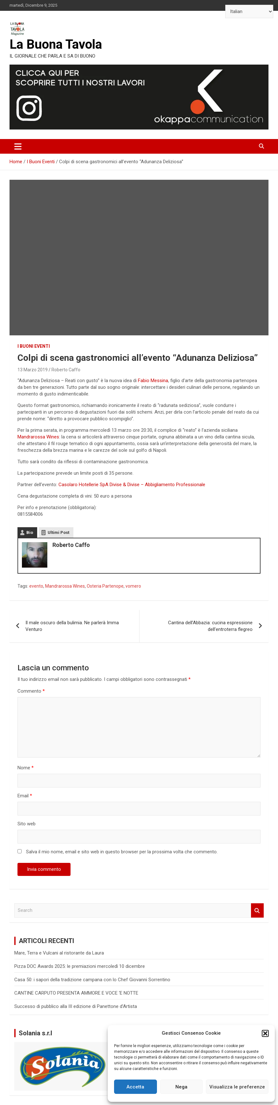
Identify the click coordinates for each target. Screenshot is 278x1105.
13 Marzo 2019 (32, 369)
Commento (31, 691)
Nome (25, 768)
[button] (265, 1033)
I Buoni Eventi (33, 346)
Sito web (26, 824)
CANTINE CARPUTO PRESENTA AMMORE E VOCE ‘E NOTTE (76, 993)
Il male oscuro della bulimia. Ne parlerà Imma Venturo (72, 626)
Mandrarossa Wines (38, 437)
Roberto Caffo (65, 369)
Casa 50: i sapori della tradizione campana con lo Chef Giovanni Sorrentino (93, 980)
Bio (29, 532)
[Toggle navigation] (18, 146)
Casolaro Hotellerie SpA (83, 484)
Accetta (135, 1087)
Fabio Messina (153, 380)
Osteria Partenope (105, 586)
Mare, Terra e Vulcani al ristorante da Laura (59, 953)
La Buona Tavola (56, 44)
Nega (181, 1087)
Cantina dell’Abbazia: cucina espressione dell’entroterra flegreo (210, 626)
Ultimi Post (58, 532)
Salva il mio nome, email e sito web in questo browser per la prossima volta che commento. (122, 852)
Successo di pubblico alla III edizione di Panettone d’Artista (75, 1006)
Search (257, 910)
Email (24, 796)
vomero (133, 586)
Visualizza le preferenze (237, 1087)
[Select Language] (249, 11)
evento (36, 586)
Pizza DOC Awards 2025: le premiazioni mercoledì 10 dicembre (79, 966)
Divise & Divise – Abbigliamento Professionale (157, 484)
